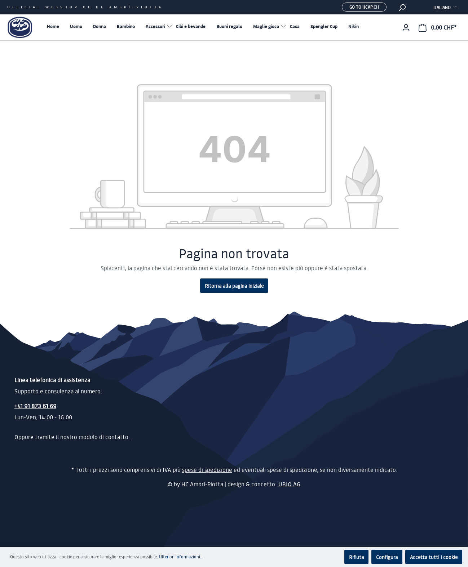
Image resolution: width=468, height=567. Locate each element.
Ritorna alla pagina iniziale (234, 285)
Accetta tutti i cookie (434, 557)
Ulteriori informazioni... (181, 556)
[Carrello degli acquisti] (437, 27)
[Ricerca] (402, 7)
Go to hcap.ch (364, 7)
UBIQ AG (289, 484)
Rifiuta (356, 557)
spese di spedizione (207, 469)
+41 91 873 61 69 (35, 406)
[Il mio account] (406, 27)
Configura (387, 557)
